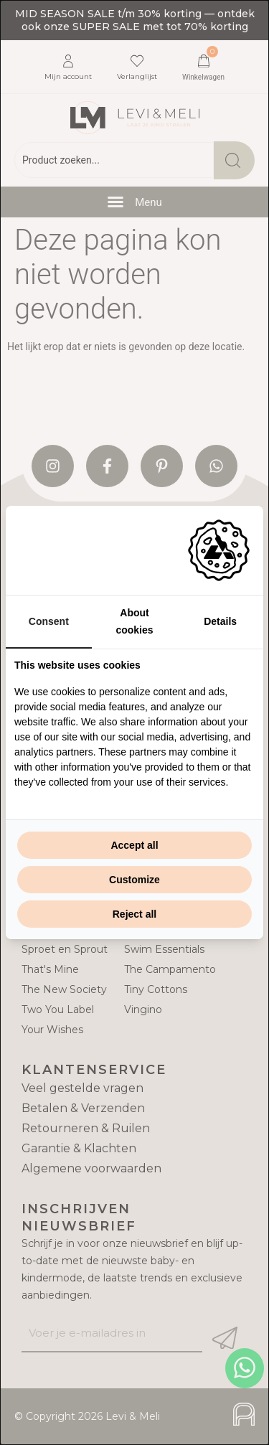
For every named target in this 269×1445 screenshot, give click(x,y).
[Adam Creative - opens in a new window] (219, 550)
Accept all (134, 845)
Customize (134, 879)
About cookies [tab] (134, 621)
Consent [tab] (49, 621)
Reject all (134, 914)
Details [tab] (220, 621)
